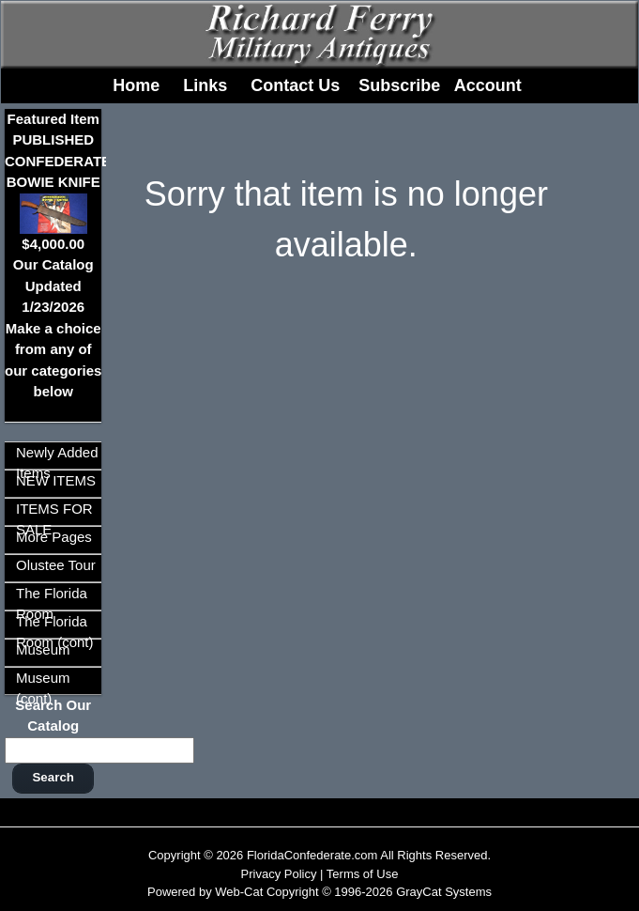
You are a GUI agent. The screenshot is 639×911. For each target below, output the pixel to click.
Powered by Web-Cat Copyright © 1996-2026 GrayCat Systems (319, 892)
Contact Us (295, 85)
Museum (43, 649)
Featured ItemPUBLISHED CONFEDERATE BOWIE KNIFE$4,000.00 (58, 181)
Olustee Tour (56, 565)
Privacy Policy (279, 874)
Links (205, 85)
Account (488, 85)
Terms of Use (363, 874)
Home (136, 85)
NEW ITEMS (56, 480)
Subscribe (399, 85)
